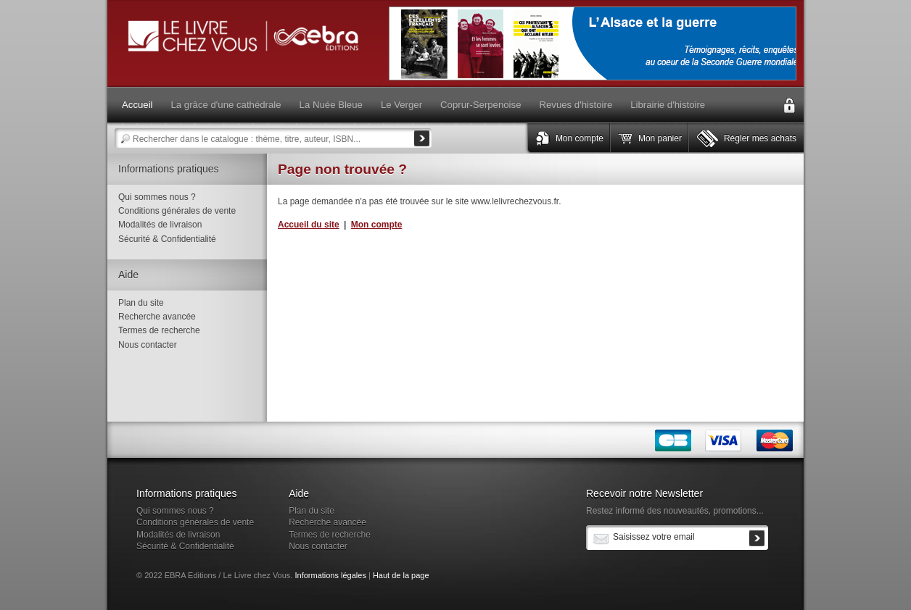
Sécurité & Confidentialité (167, 239)
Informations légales (330, 575)
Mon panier (660, 138)
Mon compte (579, 138)
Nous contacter (147, 345)
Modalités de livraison (160, 225)
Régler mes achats (760, 138)
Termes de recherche (159, 330)
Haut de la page (401, 575)
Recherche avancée (157, 317)
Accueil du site (308, 225)
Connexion (789, 106)
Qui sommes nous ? (157, 197)
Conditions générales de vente (177, 211)
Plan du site (141, 303)
